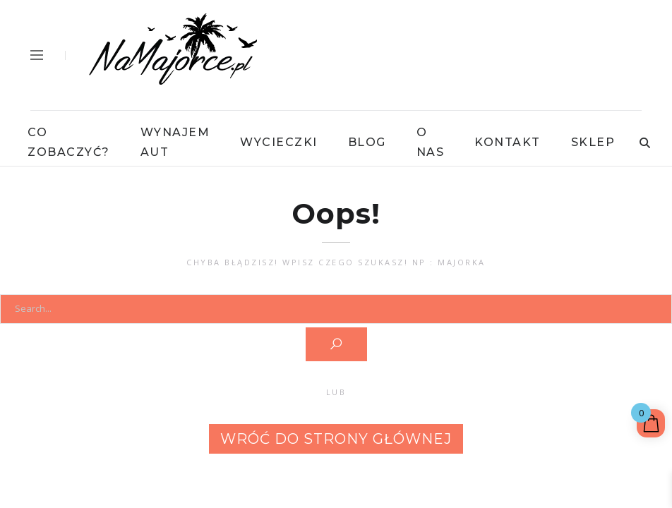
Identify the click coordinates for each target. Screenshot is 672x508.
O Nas (430, 142)
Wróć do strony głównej (336, 438)
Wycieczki (279, 142)
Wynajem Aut (175, 142)
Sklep (593, 142)
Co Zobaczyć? (69, 142)
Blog (367, 142)
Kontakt (507, 142)
